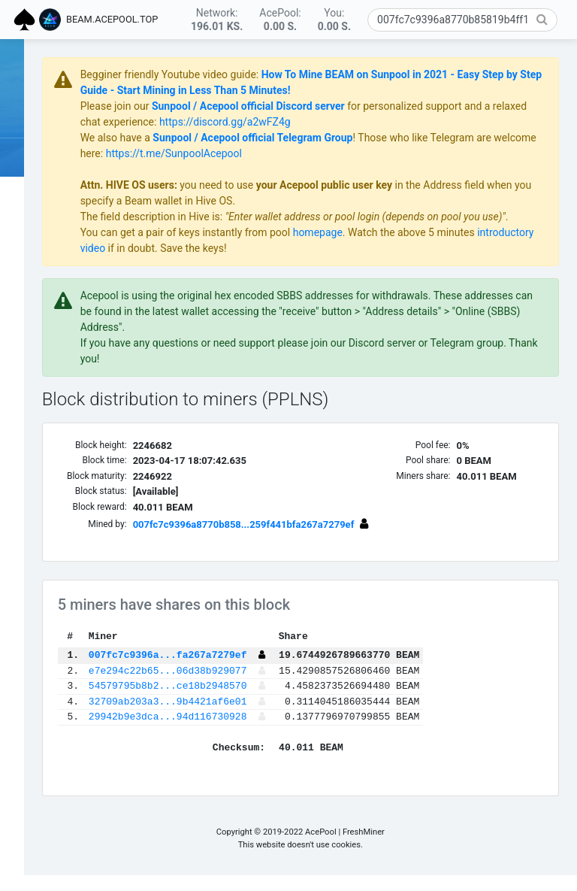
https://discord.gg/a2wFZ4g (425, 122)
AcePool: (280, 19)
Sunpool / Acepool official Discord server (344, 106)
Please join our (212, 106)
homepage (414, 248)
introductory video (259, 264)
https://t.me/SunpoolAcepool (379, 153)
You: (334, 19)
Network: (217, 19)
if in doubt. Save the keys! (361, 264)
